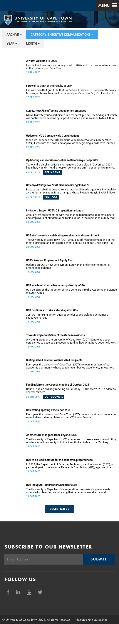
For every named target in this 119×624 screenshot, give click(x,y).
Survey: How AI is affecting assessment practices (56, 110)
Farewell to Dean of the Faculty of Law (49, 85)
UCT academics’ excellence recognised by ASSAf (55, 285)
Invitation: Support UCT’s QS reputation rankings (54, 210)
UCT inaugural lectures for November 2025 (51, 484)
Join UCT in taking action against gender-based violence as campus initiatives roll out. (67, 316)
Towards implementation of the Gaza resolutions (55, 335)
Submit (99, 559)
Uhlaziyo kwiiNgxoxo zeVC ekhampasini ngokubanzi (57, 185)
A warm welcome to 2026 (41, 60)
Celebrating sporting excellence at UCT (49, 410)
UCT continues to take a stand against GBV (52, 310)
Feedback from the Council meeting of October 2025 (57, 384)
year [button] (12, 43)
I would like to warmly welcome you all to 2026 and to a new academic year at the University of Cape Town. (71, 67)
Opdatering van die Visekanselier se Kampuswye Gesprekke (62, 160)
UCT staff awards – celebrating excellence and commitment (62, 235)
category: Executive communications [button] (62, 34)
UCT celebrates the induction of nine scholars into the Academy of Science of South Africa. (71, 291)
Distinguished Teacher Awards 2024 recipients (54, 360)
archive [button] (14, 34)
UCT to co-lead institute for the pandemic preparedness (59, 460)
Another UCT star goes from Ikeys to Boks (51, 435)
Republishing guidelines (91, 619)
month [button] (33, 43)
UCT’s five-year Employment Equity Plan (49, 260)
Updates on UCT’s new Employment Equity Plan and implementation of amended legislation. (68, 266)
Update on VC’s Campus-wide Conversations (52, 135)
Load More (59, 509)
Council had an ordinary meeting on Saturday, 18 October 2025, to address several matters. (71, 391)
